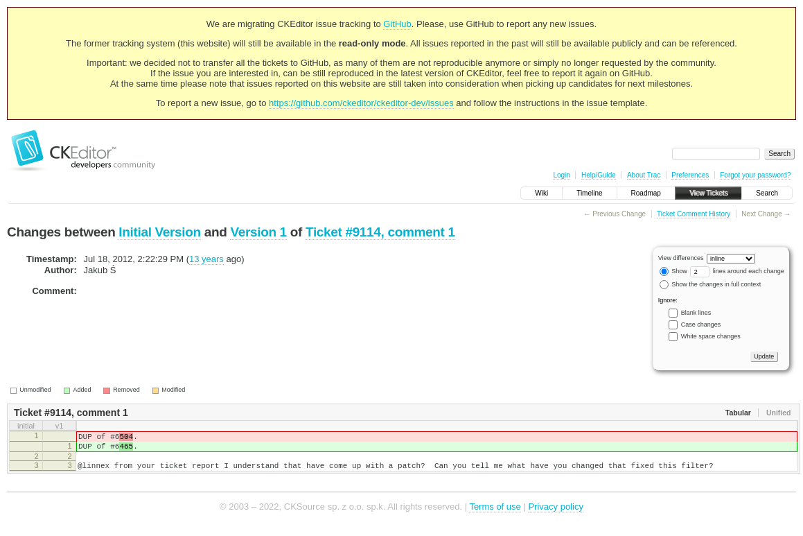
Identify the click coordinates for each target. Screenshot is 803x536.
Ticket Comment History (693, 214)
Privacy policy (555, 515)
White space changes (711, 336)
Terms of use (494, 515)
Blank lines (696, 312)
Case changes (701, 324)
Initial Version (159, 232)
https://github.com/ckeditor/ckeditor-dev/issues (361, 103)
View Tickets (708, 193)
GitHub (397, 24)
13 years (206, 259)
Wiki (541, 193)
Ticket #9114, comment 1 (380, 232)
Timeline (589, 193)
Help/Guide (598, 175)
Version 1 (258, 232)
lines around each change (737, 271)
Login (561, 175)
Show (673, 271)
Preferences (690, 175)
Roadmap (646, 193)
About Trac (643, 175)
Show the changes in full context (710, 284)
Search (767, 193)
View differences (681, 257)
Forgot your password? (755, 175)
